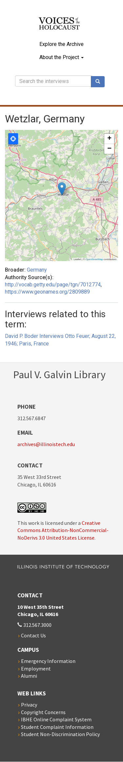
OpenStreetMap (94, 259)
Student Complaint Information (57, 727)
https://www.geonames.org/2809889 (47, 292)
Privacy (29, 704)
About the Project (61, 57)
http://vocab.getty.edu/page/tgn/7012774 (53, 284)
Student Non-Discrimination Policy (60, 734)
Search (100, 81)
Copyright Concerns (43, 712)
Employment (36, 668)
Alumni (29, 675)
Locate (13, 138)
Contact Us (33, 635)
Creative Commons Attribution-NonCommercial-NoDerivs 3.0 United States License (63, 530)
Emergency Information (48, 661)
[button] (62, 189)
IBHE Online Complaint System (56, 719)
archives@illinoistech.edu (46, 444)
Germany (37, 270)
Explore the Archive (61, 44)
